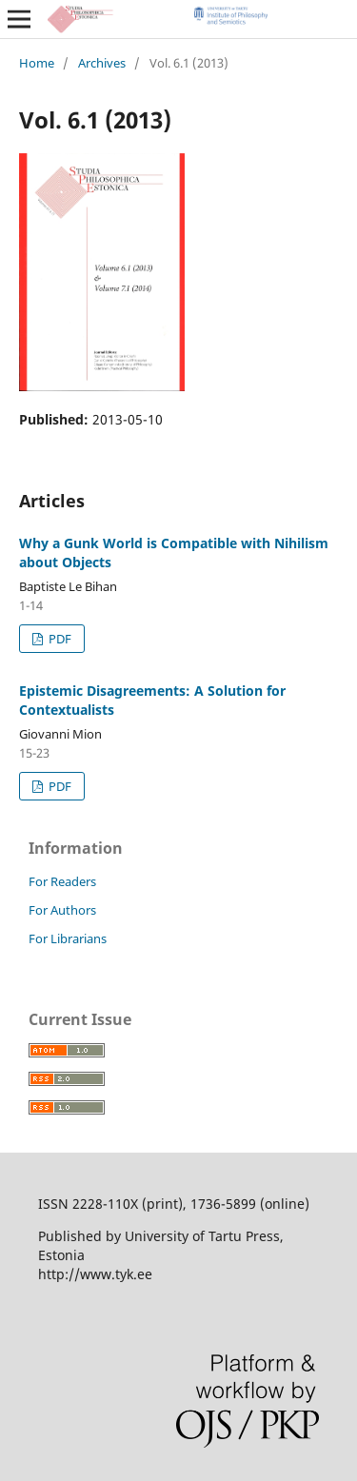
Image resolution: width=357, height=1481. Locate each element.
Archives (102, 62)
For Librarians (68, 938)
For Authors (62, 909)
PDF (58, 638)
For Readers (62, 881)
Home (36, 62)
